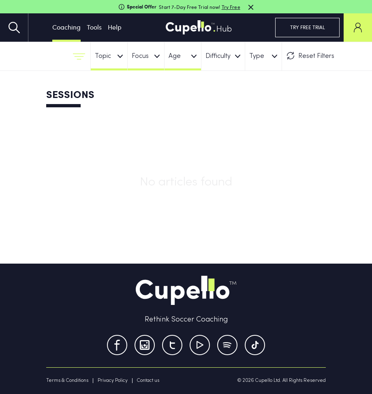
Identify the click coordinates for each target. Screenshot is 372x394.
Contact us (148, 380)
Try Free (231, 7)
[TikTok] (255, 345)
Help (115, 27)
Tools (94, 27)
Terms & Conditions (67, 380)
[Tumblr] (227, 345)
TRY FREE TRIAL (307, 27)
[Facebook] (117, 345)
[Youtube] (200, 345)
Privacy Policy (113, 380)
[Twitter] (172, 345)
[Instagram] (145, 345)
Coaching (66, 27)
